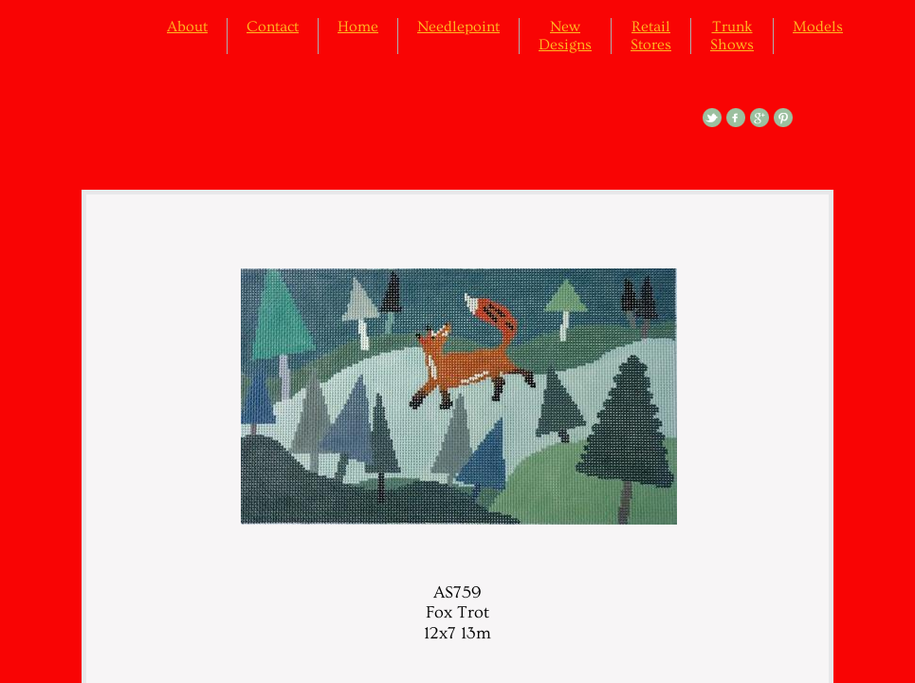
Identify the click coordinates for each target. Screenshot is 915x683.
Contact (273, 26)
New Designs (565, 35)
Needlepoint (458, 26)
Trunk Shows (732, 35)
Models (818, 26)
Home (358, 26)
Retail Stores (651, 35)
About (187, 26)
